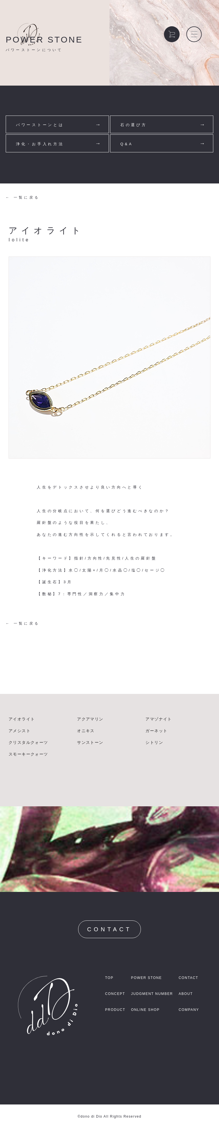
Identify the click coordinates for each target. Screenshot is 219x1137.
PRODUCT (115, 1010)
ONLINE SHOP (145, 1010)
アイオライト (22, 719)
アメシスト (20, 730)
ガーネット (156, 730)
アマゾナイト (158, 719)
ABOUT (186, 994)
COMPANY (189, 1010)
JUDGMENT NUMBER (152, 994)
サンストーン (90, 742)
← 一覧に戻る (23, 197)
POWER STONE (146, 978)
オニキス (86, 730)
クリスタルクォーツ (28, 742)
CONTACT (109, 929)
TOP (109, 978)
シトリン (154, 742)
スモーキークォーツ (28, 754)
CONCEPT (115, 994)
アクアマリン (90, 719)
